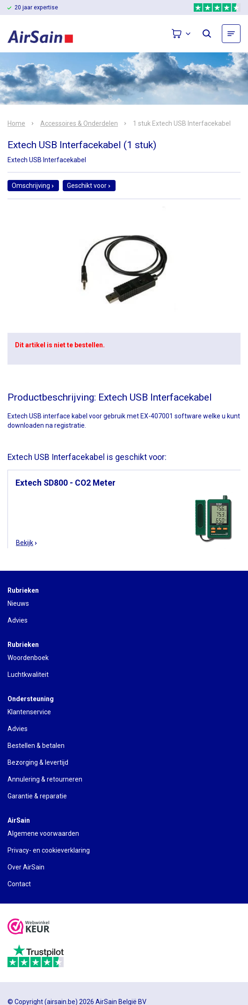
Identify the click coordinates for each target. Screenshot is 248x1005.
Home (16, 123)
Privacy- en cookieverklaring (48, 850)
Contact (19, 884)
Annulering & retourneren (44, 779)
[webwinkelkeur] (28, 928)
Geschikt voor (89, 185)
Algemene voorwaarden (43, 833)
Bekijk (27, 542)
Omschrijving (33, 185)
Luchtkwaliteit (28, 674)
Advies (17, 620)
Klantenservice (29, 712)
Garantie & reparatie (37, 796)
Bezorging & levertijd (37, 762)
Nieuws (18, 603)
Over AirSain (25, 867)
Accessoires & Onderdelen (79, 123)
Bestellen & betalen (36, 745)
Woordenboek (28, 657)
